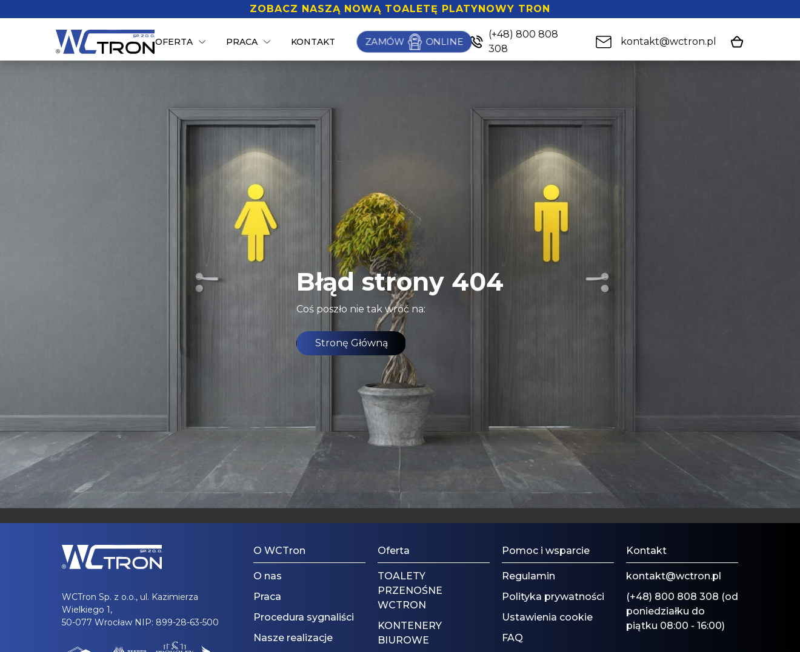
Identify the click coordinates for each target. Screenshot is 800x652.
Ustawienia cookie (547, 617)
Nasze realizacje (293, 638)
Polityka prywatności (553, 596)
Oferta (174, 41)
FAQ (512, 638)
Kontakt (313, 41)
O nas (267, 576)
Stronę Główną (351, 343)
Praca (242, 41)
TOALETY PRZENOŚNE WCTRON (410, 590)
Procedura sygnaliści (303, 617)
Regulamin (528, 576)
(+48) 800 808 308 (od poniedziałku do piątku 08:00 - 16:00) (682, 611)
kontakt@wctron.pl (673, 576)
